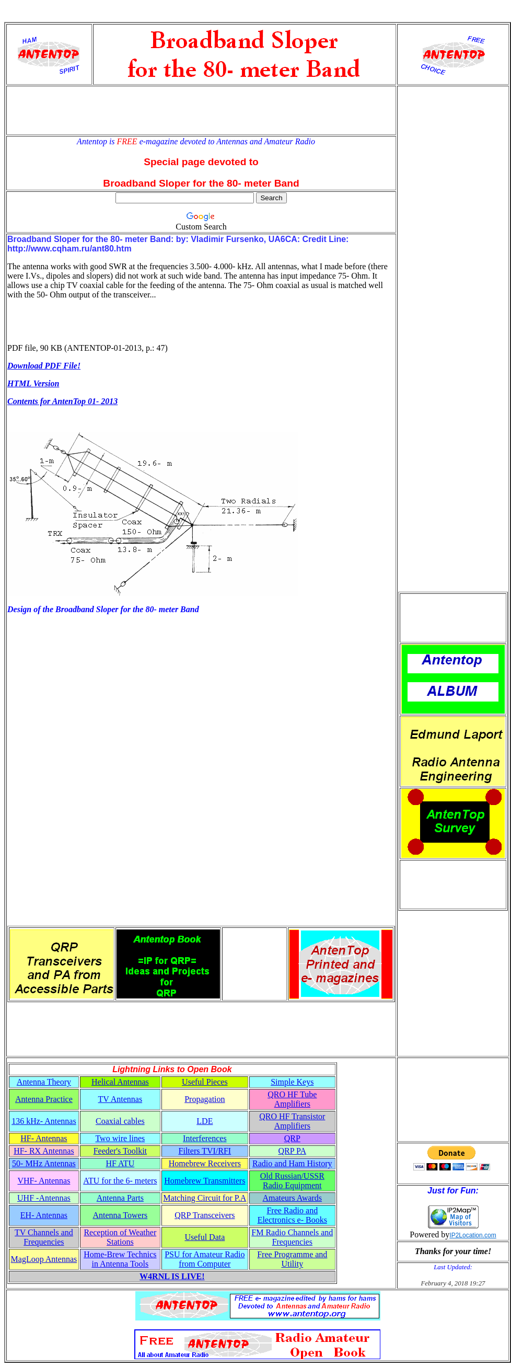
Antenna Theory (44, 1081)
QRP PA (292, 1150)
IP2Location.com (472, 1235)
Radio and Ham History (292, 1163)
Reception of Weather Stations (120, 1237)
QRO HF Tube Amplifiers (292, 1099)
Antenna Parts (120, 1197)
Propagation (204, 1099)
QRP (292, 1138)
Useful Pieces (205, 1081)
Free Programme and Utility (292, 1259)
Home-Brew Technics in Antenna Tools (120, 1259)
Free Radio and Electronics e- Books (292, 1215)
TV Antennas (120, 1099)
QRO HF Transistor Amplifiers (292, 1121)
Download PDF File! (43, 365)
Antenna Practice (44, 1099)
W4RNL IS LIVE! (172, 1276)
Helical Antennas (120, 1081)
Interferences (205, 1138)
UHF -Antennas (44, 1197)
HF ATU (120, 1163)
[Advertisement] (201, 110)
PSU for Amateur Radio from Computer (205, 1259)
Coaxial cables (120, 1121)
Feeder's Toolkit (120, 1150)
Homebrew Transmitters (204, 1180)
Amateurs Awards (292, 1197)
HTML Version (33, 383)
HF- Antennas (43, 1138)
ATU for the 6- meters (120, 1180)
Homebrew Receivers (205, 1163)
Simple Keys (292, 1081)
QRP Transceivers (205, 1215)
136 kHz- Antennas (43, 1121)
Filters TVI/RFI (205, 1150)
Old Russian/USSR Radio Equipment (292, 1180)
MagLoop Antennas (44, 1259)
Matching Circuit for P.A (204, 1197)
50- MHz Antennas (44, 1163)
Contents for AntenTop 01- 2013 (62, 401)
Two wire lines (120, 1138)
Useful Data (204, 1237)
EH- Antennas (43, 1215)
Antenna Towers (119, 1215)
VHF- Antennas (43, 1180)
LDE (204, 1121)
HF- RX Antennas (44, 1150)
